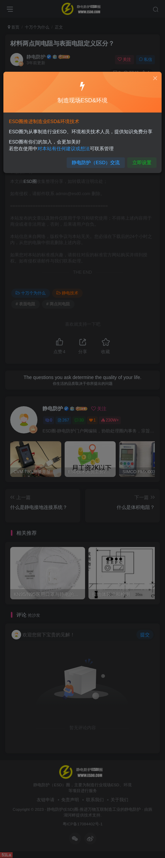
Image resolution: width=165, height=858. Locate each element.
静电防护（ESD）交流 (95, 160)
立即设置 (139, 160)
